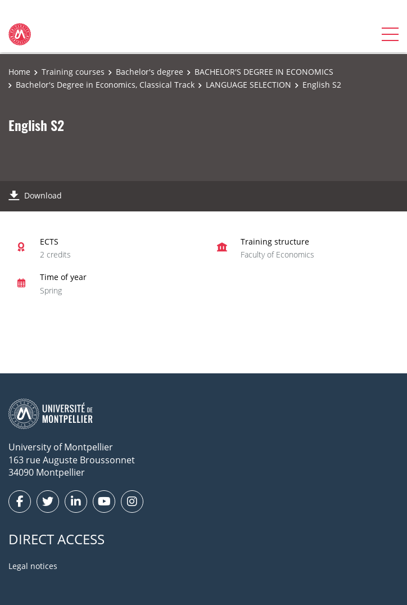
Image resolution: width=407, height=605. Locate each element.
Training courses (73, 71)
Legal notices (32, 566)
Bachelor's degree (149, 71)
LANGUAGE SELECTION (248, 84)
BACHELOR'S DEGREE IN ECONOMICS (264, 71)
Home (19, 71)
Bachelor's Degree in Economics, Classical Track (105, 84)
